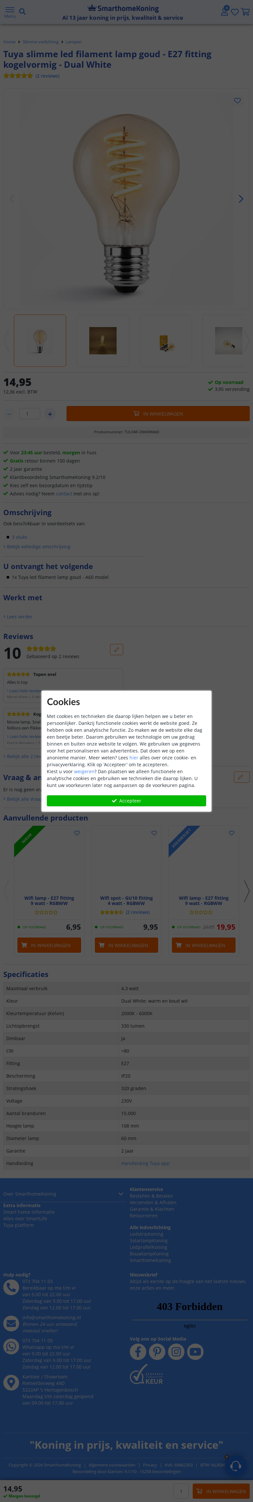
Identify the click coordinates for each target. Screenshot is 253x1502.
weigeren (84, 771)
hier (133, 757)
